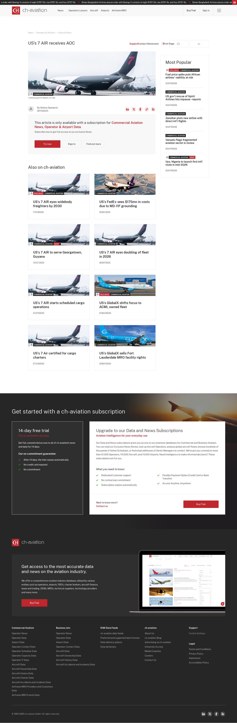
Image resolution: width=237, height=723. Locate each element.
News (69, 10)
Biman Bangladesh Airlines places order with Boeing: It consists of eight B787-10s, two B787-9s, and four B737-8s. (136, 2)
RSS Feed (153, 109)
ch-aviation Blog (153, 638)
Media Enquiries (153, 651)
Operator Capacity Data (24, 656)
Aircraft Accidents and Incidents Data (31, 682)
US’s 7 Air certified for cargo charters (54, 355)
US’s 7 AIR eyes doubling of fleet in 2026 (124, 254)
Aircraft (128, 10)
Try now (47, 144)
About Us (149, 633)
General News (64, 33)
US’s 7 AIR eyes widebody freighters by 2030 (52, 204)
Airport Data (18, 642)
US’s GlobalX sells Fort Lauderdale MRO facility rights (122, 355)
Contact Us (150, 660)
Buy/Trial (191, 10)
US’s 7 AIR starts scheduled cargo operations (58, 305)
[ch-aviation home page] (29, 10)
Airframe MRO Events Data (26, 695)
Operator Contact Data (23, 647)
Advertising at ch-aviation (158, 642)
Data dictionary (108, 647)
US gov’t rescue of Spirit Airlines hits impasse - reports (183, 98)
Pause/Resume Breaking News (234, 2)
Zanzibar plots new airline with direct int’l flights (183, 120)
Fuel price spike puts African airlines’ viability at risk (182, 76)
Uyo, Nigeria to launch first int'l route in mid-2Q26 (183, 163)
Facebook (140, 109)
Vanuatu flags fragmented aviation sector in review (181, 141)
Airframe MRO (170, 10)
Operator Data (19, 638)
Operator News (19, 633)
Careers (149, 656)
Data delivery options (111, 642)
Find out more (93, 144)
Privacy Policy (196, 654)
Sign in (206, 10)
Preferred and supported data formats (120, 638)
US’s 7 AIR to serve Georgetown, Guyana (57, 254)
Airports (147, 10)
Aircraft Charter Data (23, 678)
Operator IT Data (20, 660)
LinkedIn (127, 109)
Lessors (109, 10)
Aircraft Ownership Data (24, 669)
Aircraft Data (18, 664)
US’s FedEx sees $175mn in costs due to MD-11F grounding (124, 204)
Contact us (102, 506)
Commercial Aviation (45, 33)
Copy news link (146, 109)
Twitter (209, 714)
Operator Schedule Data (24, 651)
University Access (154, 647)
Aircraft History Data (22, 673)
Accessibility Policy (199, 662)
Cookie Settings (197, 634)
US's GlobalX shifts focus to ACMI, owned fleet (120, 305)
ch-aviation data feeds (112, 633)
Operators (88, 10)
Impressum (194, 658)
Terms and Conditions (200, 649)
